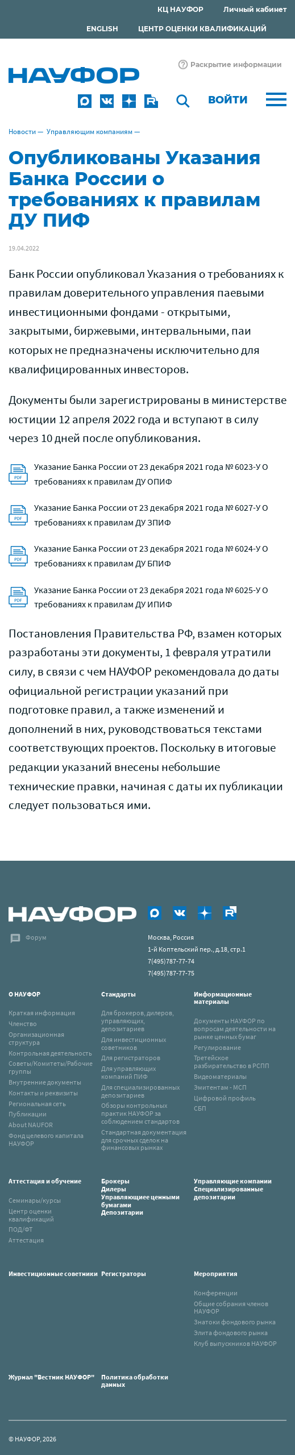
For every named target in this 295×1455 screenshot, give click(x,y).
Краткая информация (42, 1012)
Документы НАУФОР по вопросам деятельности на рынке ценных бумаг (235, 1028)
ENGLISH (102, 28)
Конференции (216, 1293)
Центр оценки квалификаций (31, 1215)
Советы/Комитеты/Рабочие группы (51, 1067)
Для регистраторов (130, 1057)
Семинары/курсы (35, 1200)
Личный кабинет (254, 9)
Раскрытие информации (236, 64)
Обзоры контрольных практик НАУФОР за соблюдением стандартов (140, 1113)
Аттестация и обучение (45, 1181)
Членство (23, 1023)
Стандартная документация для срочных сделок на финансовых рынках (143, 1140)
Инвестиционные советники (53, 1273)
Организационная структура (36, 1038)
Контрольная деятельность (50, 1053)
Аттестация (26, 1240)
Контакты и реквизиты (43, 1093)
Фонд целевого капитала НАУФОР (46, 1139)
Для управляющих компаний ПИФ (128, 1072)
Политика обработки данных (134, 1381)
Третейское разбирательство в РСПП (231, 1061)
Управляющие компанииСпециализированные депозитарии (233, 1189)
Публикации (28, 1114)
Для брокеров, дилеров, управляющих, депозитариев (137, 1020)
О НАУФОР (24, 994)
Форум (36, 937)
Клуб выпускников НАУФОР (235, 1343)
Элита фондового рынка (231, 1332)
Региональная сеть (37, 1103)
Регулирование (217, 1047)
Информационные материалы (223, 998)
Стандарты (118, 994)
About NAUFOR (31, 1124)
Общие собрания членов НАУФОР (231, 1307)
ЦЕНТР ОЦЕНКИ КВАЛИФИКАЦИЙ (202, 28)
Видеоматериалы (220, 1076)
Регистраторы (123, 1273)
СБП (200, 1108)
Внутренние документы (45, 1082)
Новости (22, 131)
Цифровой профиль (225, 1098)
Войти (228, 100)
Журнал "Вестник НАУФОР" (51, 1377)
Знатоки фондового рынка (235, 1322)
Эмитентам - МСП (220, 1087)
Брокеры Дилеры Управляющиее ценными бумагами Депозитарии (140, 1196)
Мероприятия (216, 1273)
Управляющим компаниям (89, 131)
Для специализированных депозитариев (140, 1091)
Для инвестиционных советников (133, 1043)
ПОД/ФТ (20, 1229)
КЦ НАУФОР (180, 9)
